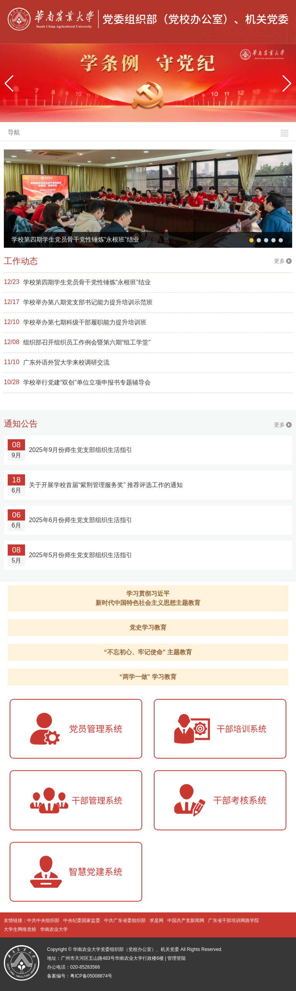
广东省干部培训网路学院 (233, 920)
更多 (279, 261)
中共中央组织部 (43, 920)
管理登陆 (176, 958)
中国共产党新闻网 (185, 920)
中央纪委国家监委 (81, 920)
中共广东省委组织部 (125, 920)
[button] (287, 83)
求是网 (156, 920)
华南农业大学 (54, 929)
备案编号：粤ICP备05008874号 (79, 976)
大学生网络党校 (20, 929)
